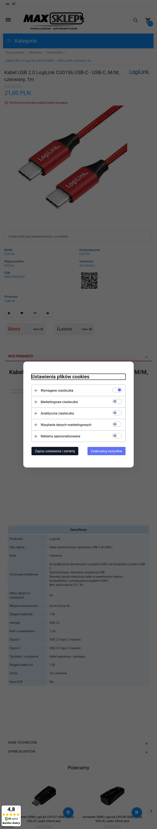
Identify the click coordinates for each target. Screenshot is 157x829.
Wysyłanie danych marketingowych (66, 425)
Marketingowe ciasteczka (59, 402)
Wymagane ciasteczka (57, 390)
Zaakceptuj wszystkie (106, 451)
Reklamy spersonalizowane (60, 436)
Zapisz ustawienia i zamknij (55, 451)
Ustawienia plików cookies (60, 377)
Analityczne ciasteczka (57, 413)
